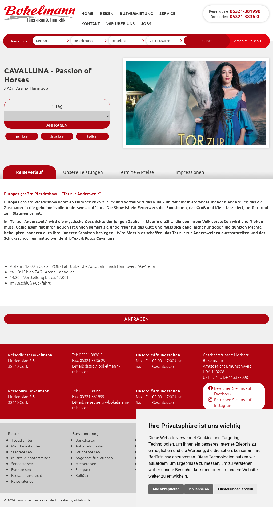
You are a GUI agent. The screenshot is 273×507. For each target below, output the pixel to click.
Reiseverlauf (29, 172)
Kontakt (90, 23)
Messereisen (85, 463)
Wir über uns (120, 23)
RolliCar (82, 475)
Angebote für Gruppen (94, 457)
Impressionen (190, 172)
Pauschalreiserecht (26, 475)
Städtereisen (21, 451)
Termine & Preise (136, 172)
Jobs (146, 23)
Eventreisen (21, 469)
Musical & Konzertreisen (30, 457)
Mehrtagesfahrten (26, 446)
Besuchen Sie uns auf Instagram (230, 402)
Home (87, 13)
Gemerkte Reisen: (247, 40)
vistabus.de (82, 500)
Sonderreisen (22, 463)
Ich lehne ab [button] (198, 489)
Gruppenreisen (87, 451)
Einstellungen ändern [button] (235, 489)
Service (167, 13)
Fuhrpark (82, 469)
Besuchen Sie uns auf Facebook (230, 390)
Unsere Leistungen (83, 172)
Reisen (106, 13)
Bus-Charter (85, 440)
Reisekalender (23, 481)
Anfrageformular (89, 446)
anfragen (56, 125)
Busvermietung (136, 13)
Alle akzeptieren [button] (166, 489)
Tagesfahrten (22, 440)
